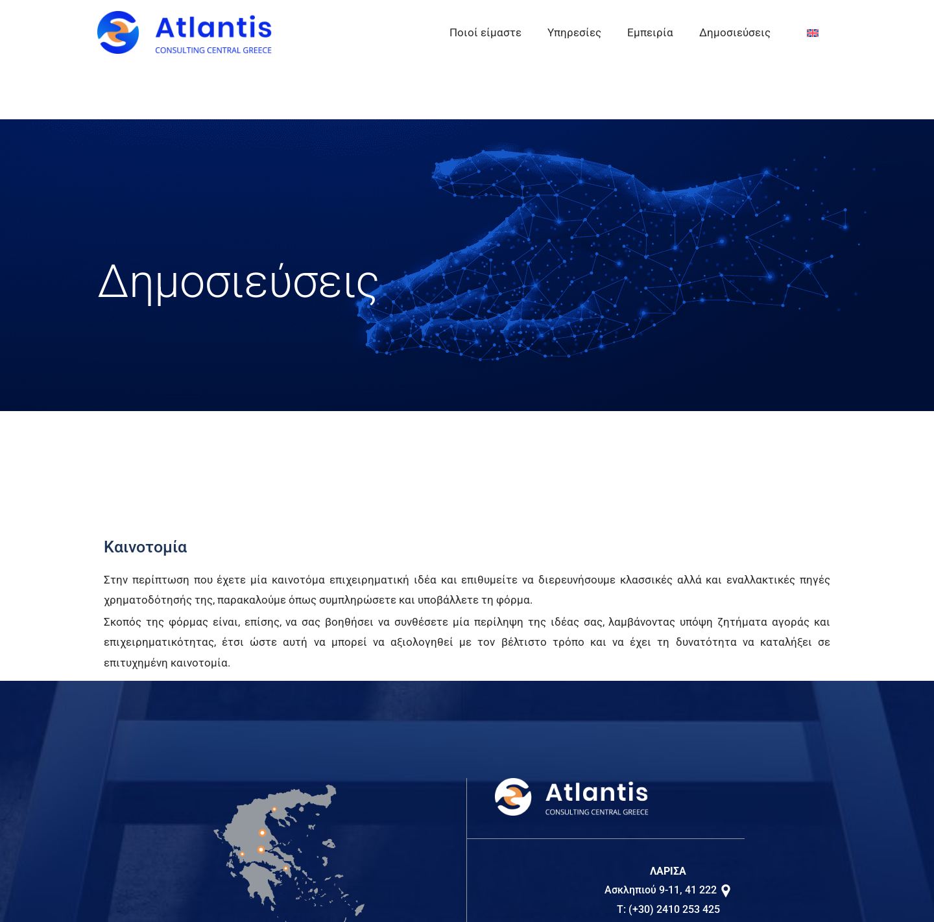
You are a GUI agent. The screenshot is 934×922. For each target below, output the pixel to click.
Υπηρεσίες (574, 32)
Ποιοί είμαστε (485, 32)
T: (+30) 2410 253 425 (668, 909)
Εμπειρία (650, 32)
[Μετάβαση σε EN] (813, 33)
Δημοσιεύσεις (735, 32)
